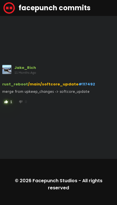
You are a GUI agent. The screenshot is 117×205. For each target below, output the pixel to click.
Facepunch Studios (55, 180)
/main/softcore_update (53, 84)
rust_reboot (15, 84)
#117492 (86, 84)
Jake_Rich (25, 67)
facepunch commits (46, 8)
